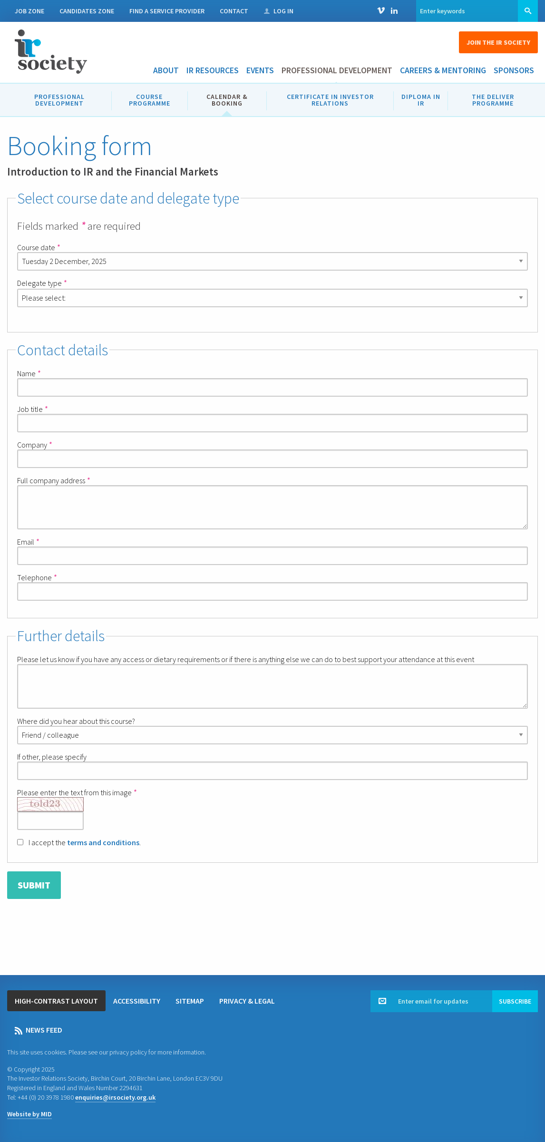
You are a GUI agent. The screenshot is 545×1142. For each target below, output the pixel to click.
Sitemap (189, 1000)
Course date (38, 247)
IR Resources (212, 70)
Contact (234, 11)
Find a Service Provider (166, 11)
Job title (32, 409)
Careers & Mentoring (443, 70)
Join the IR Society (498, 42)
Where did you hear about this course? (272, 730)
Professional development (337, 70)
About (166, 70)
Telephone (36, 577)
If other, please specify (272, 766)
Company (34, 444)
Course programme (149, 99)
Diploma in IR (420, 99)
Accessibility (136, 1000)
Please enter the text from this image (76, 809)
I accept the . (79, 842)
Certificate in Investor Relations (330, 99)
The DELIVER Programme (493, 99)
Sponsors (514, 70)
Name (28, 373)
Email (28, 542)
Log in (278, 11)
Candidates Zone (86, 11)
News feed (38, 1030)
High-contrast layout (56, 1000)
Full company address (53, 480)
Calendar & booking (227, 99)
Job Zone (29, 11)
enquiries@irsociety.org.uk (115, 1097)
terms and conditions (103, 842)
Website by (29, 1114)
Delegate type (41, 283)
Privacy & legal (247, 1000)
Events (260, 70)
